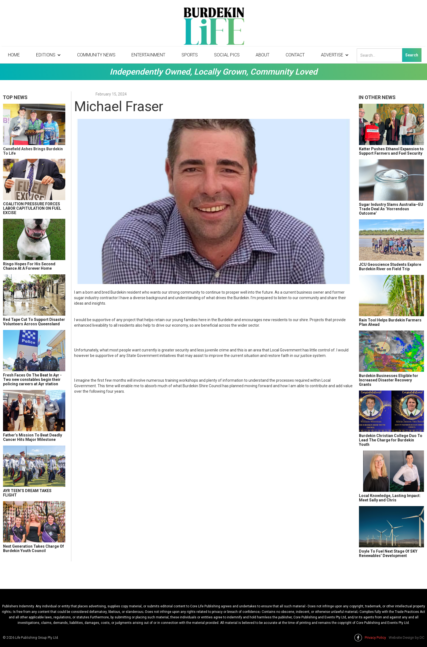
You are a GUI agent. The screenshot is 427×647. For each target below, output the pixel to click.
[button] (48, 55)
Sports (190, 55)
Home (14, 55)
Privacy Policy (375, 637)
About (262, 55)
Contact (295, 55)
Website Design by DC (406, 637)
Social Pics (227, 55)
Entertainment (148, 55)
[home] (213, 27)
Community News (96, 55)
